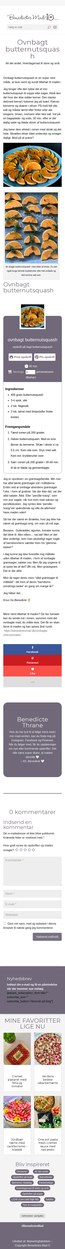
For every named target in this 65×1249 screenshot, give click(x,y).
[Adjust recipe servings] (30, 372)
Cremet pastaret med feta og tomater (17, 1081)
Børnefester (46, 1177)
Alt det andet (41, 1171)
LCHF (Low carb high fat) (24, 1199)
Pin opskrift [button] (45, 357)
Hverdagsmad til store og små (41, 63)
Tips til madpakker (32, 1205)
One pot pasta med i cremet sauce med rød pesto (48, 1144)
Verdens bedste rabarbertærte (48, 1080)
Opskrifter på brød (22, 1177)
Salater (50, 1199)
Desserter (22, 1171)
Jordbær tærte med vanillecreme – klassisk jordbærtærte (17, 1146)
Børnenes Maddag (22, 1182)
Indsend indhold (47, 937)
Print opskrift (20, 357)
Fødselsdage (46, 1182)
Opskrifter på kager (32, 1193)
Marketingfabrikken (38, 1241)
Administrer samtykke (32, 1216)
